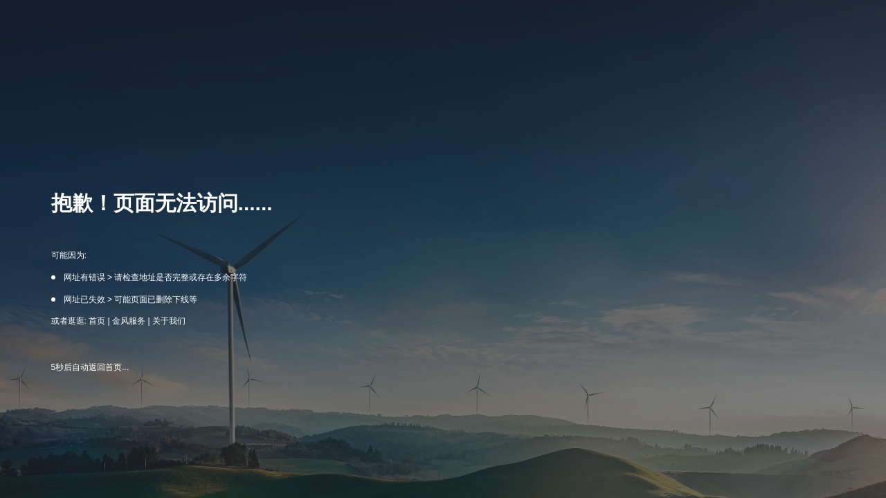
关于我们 (169, 321)
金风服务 (128, 321)
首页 (97, 321)
